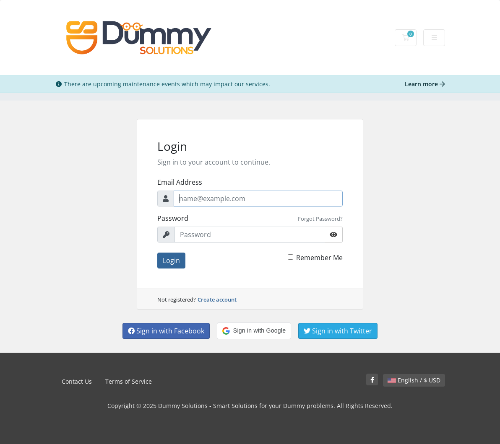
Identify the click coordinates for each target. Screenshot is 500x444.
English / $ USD (414, 380)
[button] (254, 331)
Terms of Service (128, 381)
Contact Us (77, 381)
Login (171, 260)
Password (172, 218)
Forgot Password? (320, 218)
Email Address (179, 182)
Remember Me (319, 257)
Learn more (425, 84)
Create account (217, 299)
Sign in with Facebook (166, 331)
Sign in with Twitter (338, 331)
